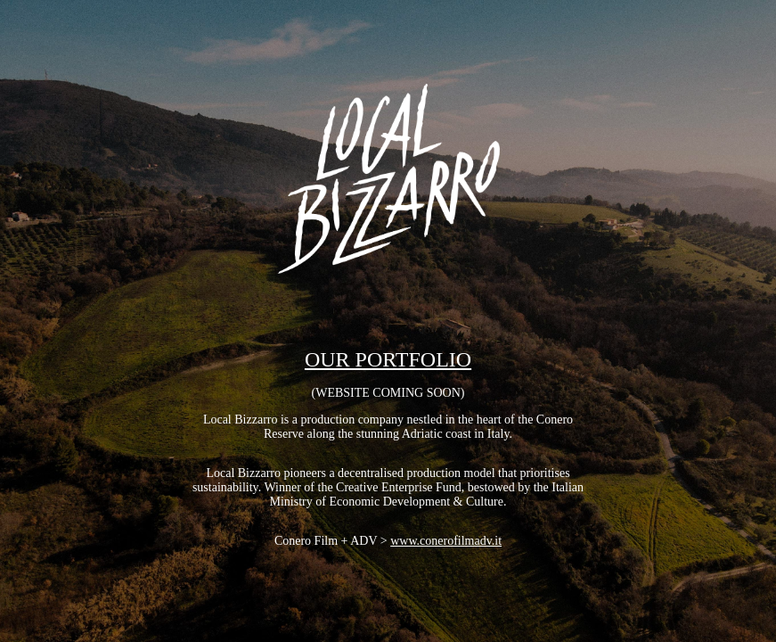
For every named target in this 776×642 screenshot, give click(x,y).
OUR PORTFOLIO (388, 359)
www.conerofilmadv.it (446, 540)
